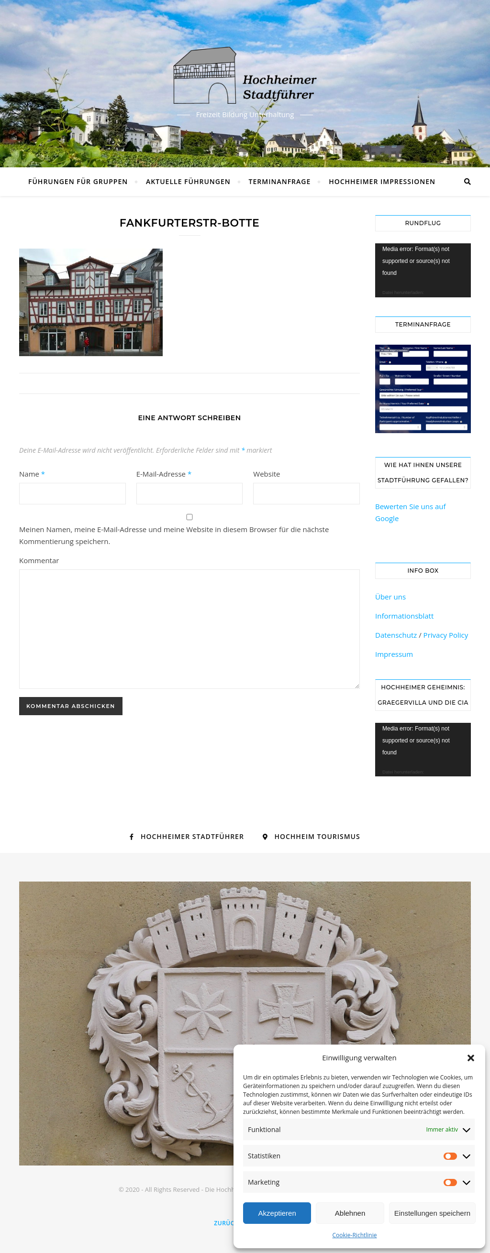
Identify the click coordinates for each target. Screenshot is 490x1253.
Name (32, 474)
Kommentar (39, 560)
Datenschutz (396, 635)
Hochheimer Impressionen (382, 181)
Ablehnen (350, 1213)
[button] (471, 1058)
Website (266, 474)
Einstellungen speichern (432, 1213)
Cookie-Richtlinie (355, 1235)
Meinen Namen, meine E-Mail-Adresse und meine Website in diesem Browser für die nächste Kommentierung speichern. (174, 535)
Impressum (394, 654)
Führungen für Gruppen (78, 181)
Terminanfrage (280, 181)
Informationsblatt (404, 616)
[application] (423, 270)
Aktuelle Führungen (188, 181)
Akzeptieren (277, 1213)
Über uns (390, 596)
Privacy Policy (445, 635)
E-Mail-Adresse (164, 474)
